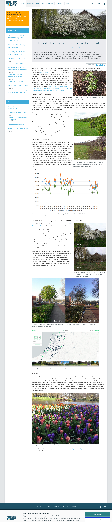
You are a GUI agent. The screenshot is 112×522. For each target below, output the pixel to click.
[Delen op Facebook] (97, 65)
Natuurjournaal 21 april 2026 (15, 81)
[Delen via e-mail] (104, 65)
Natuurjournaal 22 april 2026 (15, 63)
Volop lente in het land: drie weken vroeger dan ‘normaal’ (17, 113)
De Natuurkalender (63, 47)
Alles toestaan (97, 504)
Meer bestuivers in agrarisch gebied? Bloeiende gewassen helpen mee (17, 91)
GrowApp (43, 226)
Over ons (59, 3)
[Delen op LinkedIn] (102, 65)
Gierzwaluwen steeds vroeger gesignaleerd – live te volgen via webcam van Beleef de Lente (16, 76)
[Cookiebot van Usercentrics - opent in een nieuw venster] (11, 518)
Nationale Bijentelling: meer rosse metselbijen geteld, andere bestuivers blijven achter (17, 69)
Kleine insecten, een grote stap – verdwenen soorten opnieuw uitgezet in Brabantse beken (18, 45)
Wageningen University (74, 47)
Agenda (68, 3)
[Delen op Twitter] (100, 65)
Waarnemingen (47, 3)
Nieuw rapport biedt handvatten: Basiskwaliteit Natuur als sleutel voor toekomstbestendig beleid (17, 52)
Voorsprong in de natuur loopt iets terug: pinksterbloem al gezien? (17, 123)
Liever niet (97, 510)
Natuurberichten (33, 3)
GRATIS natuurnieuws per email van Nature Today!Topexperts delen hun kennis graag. (16, 20)
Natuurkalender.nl (45, 72)
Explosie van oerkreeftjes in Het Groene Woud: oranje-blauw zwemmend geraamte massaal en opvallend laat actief (16, 38)
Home (23, 3)
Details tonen (94, 518)
